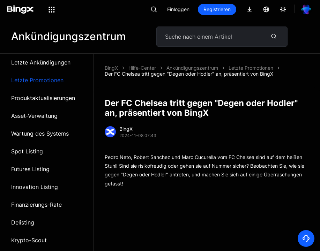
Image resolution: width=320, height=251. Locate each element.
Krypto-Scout (29, 240)
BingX (111, 68)
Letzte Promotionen (37, 80)
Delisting (22, 222)
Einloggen (178, 9)
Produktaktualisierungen (43, 97)
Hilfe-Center (142, 68)
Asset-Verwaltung (34, 115)
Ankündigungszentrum (192, 68)
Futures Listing (30, 169)
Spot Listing (27, 151)
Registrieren (217, 9)
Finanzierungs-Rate (36, 204)
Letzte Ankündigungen (40, 62)
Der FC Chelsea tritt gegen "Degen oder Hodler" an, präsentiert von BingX (189, 74)
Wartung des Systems (40, 133)
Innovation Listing (34, 186)
